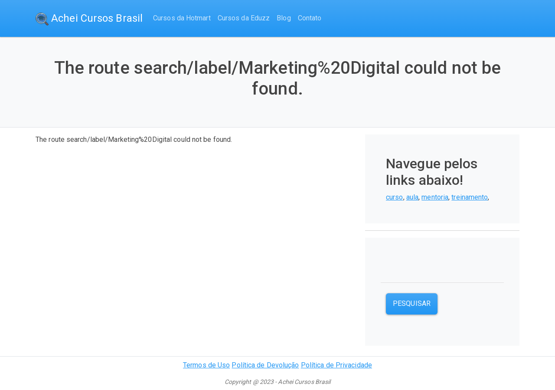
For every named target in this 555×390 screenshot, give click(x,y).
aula (412, 197)
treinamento (469, 197)
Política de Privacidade (336, 365)
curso (394, 197)
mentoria (434, 197)
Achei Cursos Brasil (89, 19)
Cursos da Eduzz (244, 18)
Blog (284, 18)
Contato (310, 18)
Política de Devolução (265, 365)
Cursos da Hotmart (182, 18)
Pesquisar (412, 303)
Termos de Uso (206, 365)
